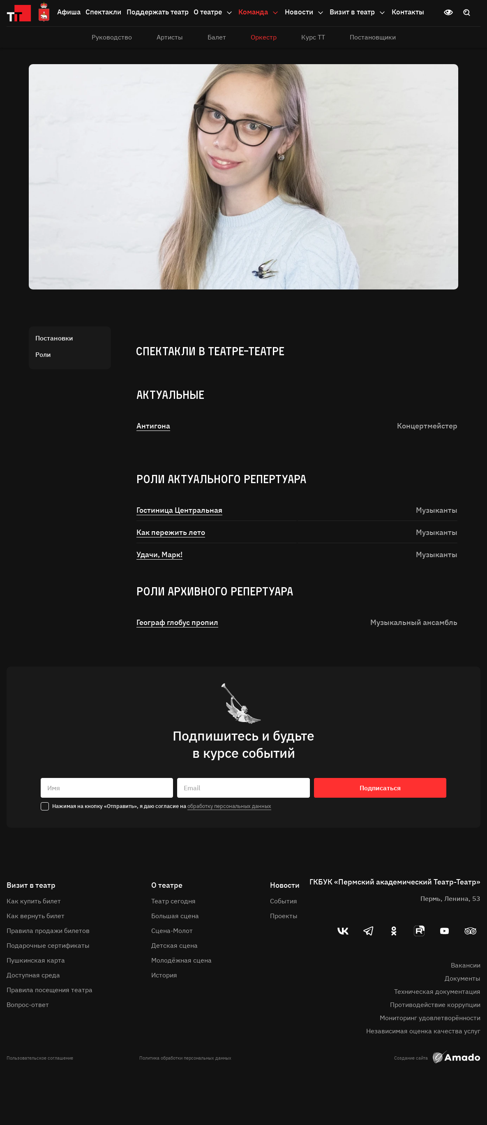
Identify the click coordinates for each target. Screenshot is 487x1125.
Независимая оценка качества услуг (423, 1031)
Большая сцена (175, 916)
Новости (305, 12)
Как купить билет (34, 901)
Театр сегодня (173, 901)
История (164, 975)
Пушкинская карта (36, 960)
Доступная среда (33, 975)
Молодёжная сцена (181, 960)
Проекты (284, 916)
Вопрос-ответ (28, 1004)
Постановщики (373, 37)
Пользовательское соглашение (40, 1058)
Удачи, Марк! (159, 554)
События (283, 901)
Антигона (153, 426)
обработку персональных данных (229, 806)
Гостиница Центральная (179, 510)
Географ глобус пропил (177, 622)
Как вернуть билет (36, 916)
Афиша (69, 11)
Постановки (54, 338)
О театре (213, 12)
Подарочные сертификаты (48, 945)
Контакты (408, 11)
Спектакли (103, 11)
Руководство (112, 37)
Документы (462, 978)
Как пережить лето (170, 532)
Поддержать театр (158, 11)
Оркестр (264, 37)
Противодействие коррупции (435, 1004)
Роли (43, 354)
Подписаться (380, 788)
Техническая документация (437, 991)
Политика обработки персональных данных (185, 1058)
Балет (217, 37)
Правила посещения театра (49, 990)
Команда (258, 12)
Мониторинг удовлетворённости (430, 1018)
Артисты (170, 37)
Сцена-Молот (172, 930)
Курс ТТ (313, 37)
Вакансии (465, 965)
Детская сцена (174, 945)
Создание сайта (437, 1058)
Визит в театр (358, 12)
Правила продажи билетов (48, 930)
